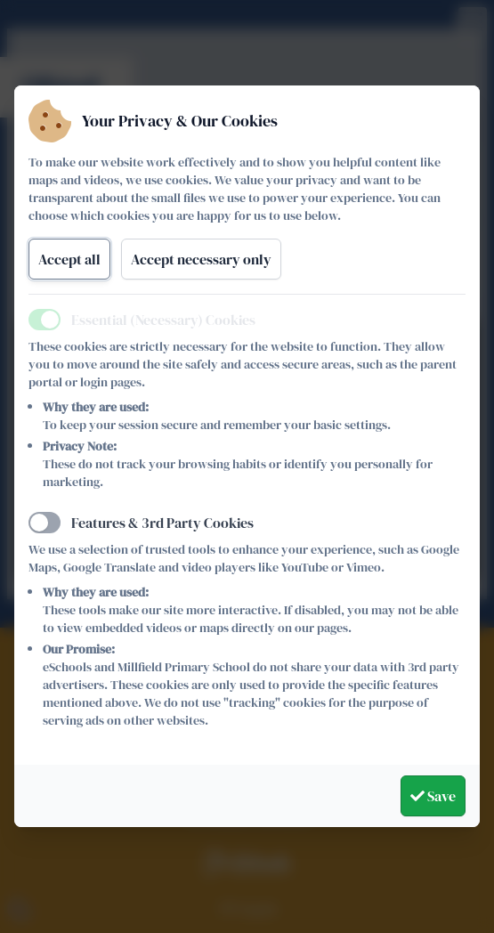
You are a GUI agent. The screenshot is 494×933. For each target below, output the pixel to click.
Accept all (69, 259)
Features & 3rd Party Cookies (162, 522)
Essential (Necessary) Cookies (163, 319)
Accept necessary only (201, 259)
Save (433, 796)
